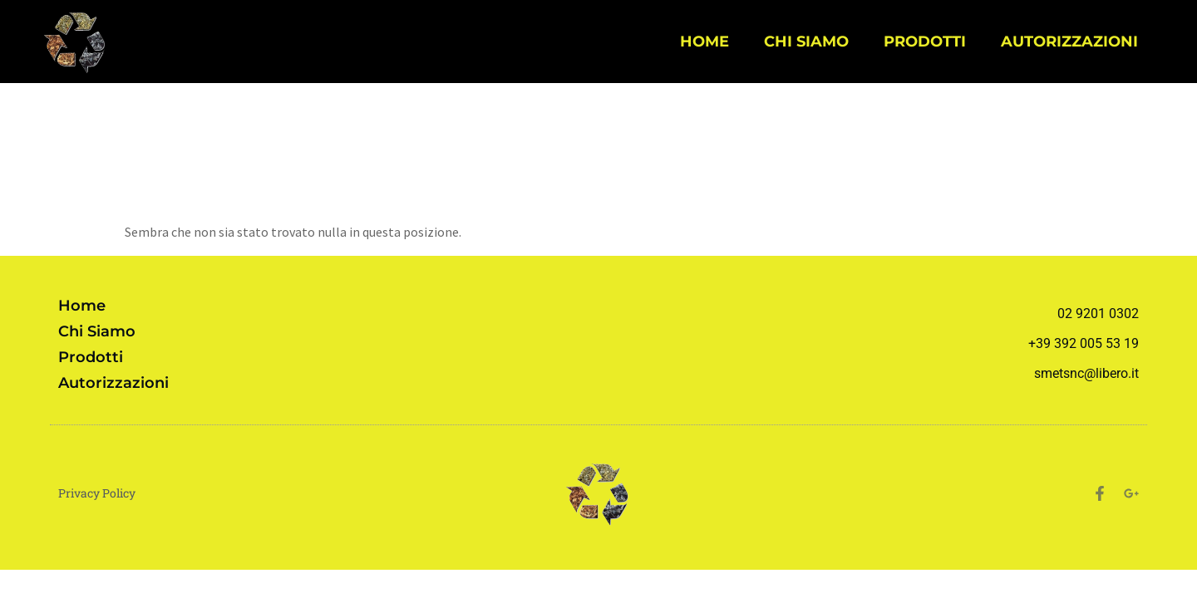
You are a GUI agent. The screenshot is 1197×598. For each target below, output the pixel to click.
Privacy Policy (96, 493)
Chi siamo (806, 41)
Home (704, 41)
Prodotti (925, 41)
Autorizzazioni (1069, 41)
